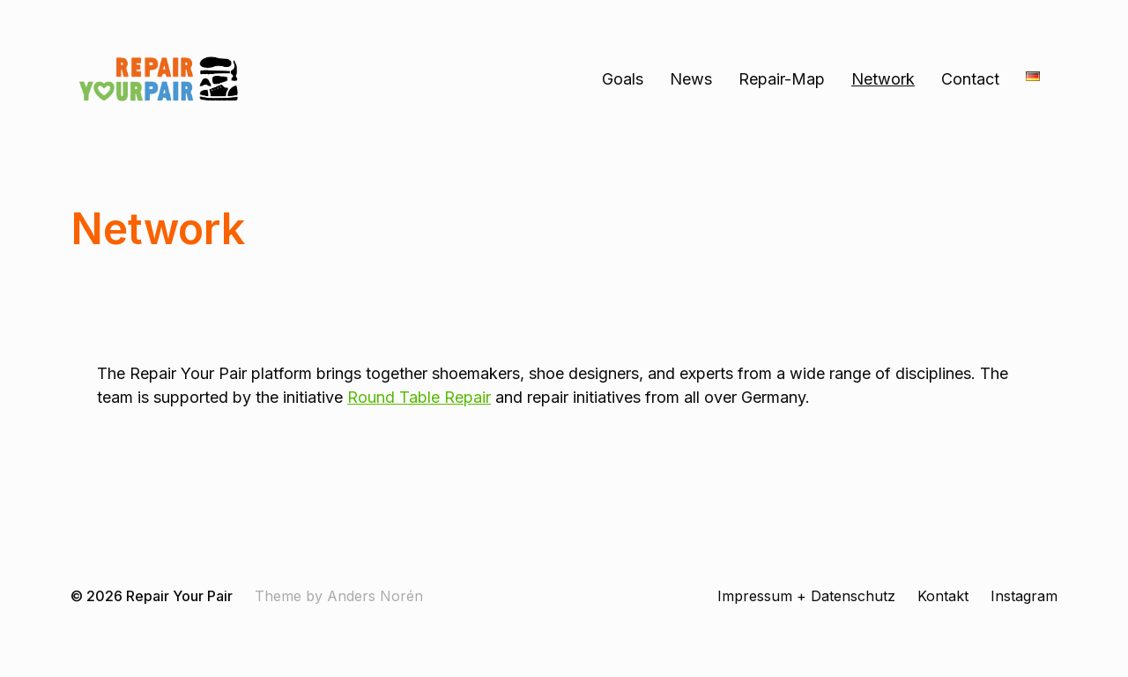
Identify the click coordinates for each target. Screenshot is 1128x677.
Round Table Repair (419, 397)
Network (883, 79)
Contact (970, 79)
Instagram (1024, 596)
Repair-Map (781, 79)
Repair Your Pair (179, 596)
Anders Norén (375, 596)
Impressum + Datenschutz (806, 596)
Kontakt (942, 596)
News (691, 79)
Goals (622, 79)
